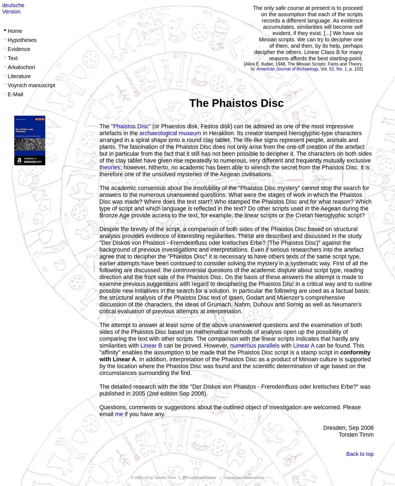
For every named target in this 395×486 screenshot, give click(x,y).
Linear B (151, 345)
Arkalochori (18, 67)
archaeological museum (170, 133)
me (119, 414)
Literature (16, 76)
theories (109, 167)
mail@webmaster (202, 478)
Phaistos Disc (131, 126)
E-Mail (12, 94)
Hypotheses (19, 40)
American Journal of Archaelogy (287, 69)
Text (10, 58)
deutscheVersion (13, 8)
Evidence (16, 49)
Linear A (303, 345)
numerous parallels (255, 345)
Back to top (360, 454)
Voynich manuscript (28, 85)
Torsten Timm (165, 478)
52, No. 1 (338, 69)
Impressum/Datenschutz (244, 478)
